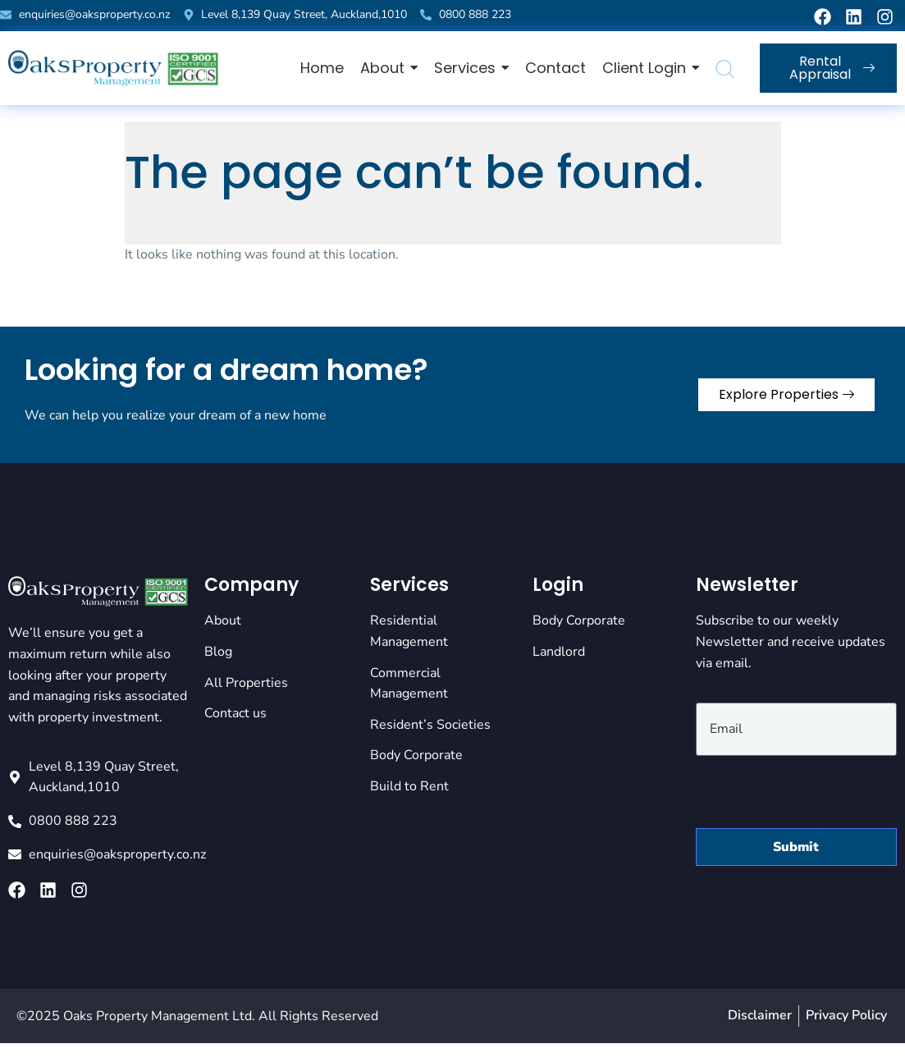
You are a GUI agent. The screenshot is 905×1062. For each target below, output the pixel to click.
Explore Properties (786, 394)
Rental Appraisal (831, 68)
